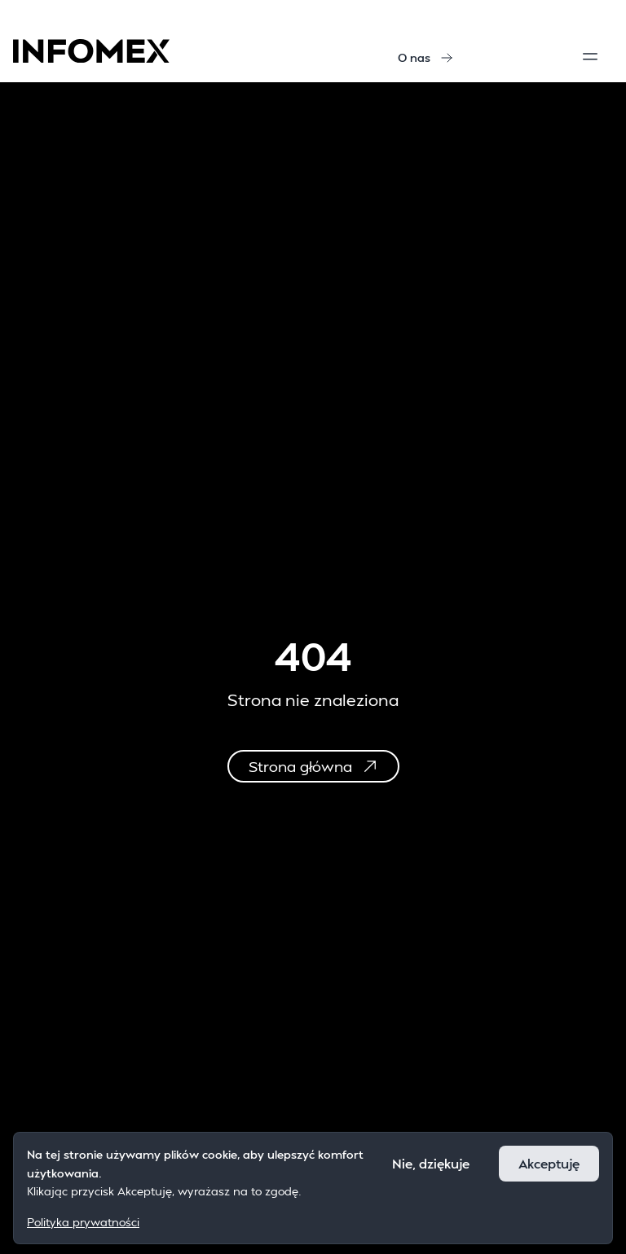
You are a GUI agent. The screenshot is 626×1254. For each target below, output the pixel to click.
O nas (425, 57)
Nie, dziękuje (431, 1163)
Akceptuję (549, 1163)
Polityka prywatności (83, 1222)
